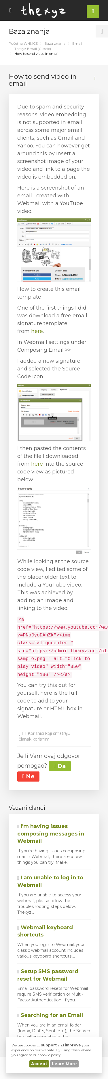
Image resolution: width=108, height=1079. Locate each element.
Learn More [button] (64, 1063)
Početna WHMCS (23, 43)
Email (77, 43)
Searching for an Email (50, 1015)
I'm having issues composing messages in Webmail (50, 833)
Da (60, 766)
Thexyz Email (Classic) (32, 48)
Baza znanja (54, 43)
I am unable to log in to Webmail (50, 881)
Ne (28, 776)
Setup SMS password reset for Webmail (47, 975)
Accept (39, 1063)
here (37, 331)
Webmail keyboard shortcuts (45, 931)
